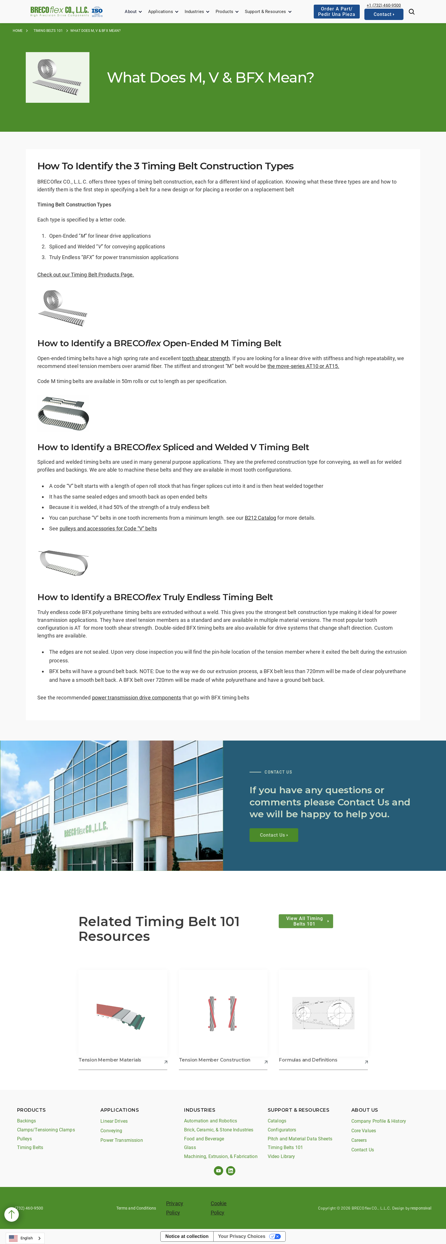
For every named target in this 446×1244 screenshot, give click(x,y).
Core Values (363, 1130)
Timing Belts (30, 1147)
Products (224, 11)
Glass (190, 1147)
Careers (359, 1140)
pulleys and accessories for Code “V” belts (108, 528)
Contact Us (362, 1150)
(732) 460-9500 (29, 1208)
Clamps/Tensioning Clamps (46, 1130)
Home (18, 31)
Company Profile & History (378, 1121)
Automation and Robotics (210, 1121)
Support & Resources (265, 11)
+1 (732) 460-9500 (384, 5)
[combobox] (25, 1238)
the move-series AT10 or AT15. (303, 366)
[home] (60, 11)
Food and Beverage (204, 1139)
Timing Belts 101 (48, 31)
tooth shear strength (206, 358)
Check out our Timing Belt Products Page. (85, 275)
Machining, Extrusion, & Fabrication (221, 1156)
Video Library (281, 1156)
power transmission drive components (136, 698)
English (21, 1238)
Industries (194, 11)
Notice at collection (186, 1236)
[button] (133, 12)
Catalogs (277, 1121)
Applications (160, 11)
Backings (26, 1121)
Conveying (111, 1130)
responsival (420, 1208)
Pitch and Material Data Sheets (300, 1139)
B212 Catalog (260, 518)
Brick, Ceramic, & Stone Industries (218, 1130)
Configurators (282, 1130)
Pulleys (24, 1139)
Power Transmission (121, 1140)
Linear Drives (114, 1121)
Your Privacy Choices (241, 1236)
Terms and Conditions (136, 1208)
